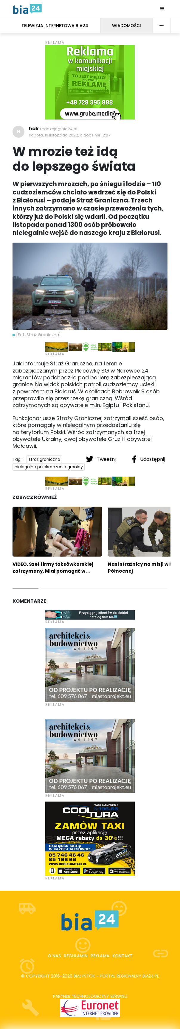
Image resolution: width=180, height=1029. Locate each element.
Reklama (100, 956)
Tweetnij (102, 459)
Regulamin (76, 956)
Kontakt (122, 956)
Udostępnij (148, 459)
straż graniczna (44, 459)
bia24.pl (150, 976)
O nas (54, 956)
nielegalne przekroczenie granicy (49, 467)
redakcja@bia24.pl (58, 129)
